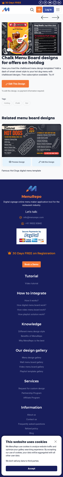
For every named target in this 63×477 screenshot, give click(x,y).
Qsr (26, 103)
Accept (31, 468)
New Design (39, 9)
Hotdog (7, 103)
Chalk (17, 103)
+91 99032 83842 (31, 223)
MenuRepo (31, 197)
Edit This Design (15, 83)
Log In (48, 9)
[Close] (55, 441)
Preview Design (17, 162)
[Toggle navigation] (57, 10)
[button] (32, 9)
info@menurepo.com (31, 217)
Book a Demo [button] (31, 264)
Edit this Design (46, 162)
